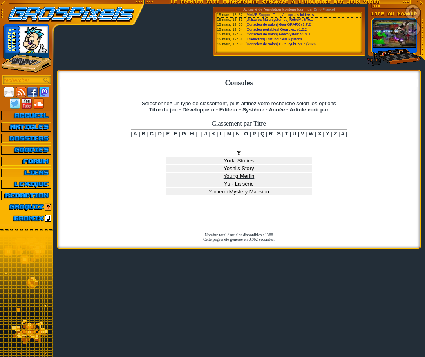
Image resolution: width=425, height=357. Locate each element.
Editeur (228, 109)
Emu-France (324, 9)
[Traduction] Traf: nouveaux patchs (274, 39)
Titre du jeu (163, 109)
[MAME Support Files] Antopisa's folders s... (281, 15)
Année (277, 109)
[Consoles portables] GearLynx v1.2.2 (276, 29)
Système (253, 109)
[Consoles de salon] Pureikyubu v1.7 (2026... (282, 44)
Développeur (198, 109)
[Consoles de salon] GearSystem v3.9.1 (278, 34)
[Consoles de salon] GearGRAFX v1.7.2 (278, 24)
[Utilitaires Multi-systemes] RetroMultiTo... (279, 20)
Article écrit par (309, 109)
